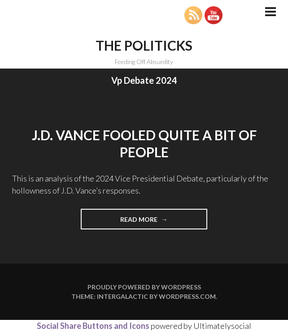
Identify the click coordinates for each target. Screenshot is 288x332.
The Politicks (144, 45)
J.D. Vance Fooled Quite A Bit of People (144, 143)
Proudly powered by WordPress (144, 287)
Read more (152, 222)
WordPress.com (187, 296)
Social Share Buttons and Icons (93, 326)
